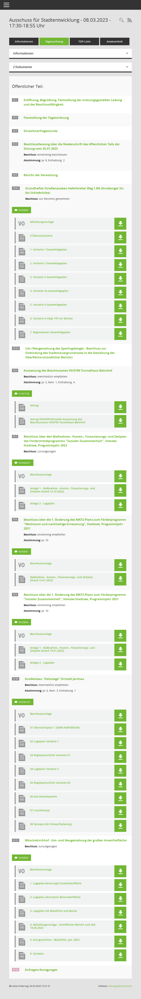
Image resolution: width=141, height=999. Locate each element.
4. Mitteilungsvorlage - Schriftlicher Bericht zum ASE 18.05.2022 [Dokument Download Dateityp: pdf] (62, 926)
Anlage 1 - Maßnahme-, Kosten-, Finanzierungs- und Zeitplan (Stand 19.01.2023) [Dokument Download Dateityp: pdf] (62, 649)
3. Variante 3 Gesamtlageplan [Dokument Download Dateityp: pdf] (48, 277)
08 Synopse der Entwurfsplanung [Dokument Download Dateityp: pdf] (51, 824)
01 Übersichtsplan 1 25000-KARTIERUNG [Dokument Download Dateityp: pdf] (55, 727)
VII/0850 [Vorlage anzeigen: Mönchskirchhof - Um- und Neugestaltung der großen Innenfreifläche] (23, 857)
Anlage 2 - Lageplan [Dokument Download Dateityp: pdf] (42, 503)
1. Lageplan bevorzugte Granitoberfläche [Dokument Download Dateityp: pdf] (56, 883)
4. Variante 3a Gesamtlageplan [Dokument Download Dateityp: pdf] (49, 291)
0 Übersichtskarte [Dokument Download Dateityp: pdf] (41, 235)
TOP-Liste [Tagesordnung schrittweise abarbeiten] (84, 41)
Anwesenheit (115, 41)
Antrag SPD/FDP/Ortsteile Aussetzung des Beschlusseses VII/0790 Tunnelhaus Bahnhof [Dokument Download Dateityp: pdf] (57, 421)
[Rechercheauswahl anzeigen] (122, 20)
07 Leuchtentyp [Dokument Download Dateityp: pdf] (40, 810)
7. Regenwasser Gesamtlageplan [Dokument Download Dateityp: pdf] (50, 332)
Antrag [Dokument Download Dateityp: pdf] (34, 405)
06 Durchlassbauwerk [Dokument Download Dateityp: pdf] (43, 796)
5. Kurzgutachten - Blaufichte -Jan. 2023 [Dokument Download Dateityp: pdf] (54, 939)
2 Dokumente (22, 67)
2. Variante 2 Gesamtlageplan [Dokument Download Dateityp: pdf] (48, 263)
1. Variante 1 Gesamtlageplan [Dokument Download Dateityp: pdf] (48, 249)
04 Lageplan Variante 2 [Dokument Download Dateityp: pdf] (44, 769)
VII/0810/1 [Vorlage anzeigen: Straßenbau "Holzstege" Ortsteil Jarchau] (25, 702)
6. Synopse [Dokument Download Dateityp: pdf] (37, 953)
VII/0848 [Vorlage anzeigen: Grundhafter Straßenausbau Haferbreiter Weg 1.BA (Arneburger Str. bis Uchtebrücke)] (23, 210)
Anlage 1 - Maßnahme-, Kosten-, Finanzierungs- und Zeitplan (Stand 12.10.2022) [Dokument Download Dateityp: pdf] (62, 490)
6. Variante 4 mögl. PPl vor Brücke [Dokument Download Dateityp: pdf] (51, 318)
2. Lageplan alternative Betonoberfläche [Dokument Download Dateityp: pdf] (55, 897)
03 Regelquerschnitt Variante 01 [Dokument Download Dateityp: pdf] (50, 755)
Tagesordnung (54, 41)
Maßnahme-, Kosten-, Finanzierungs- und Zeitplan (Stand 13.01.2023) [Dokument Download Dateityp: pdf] (61, 579)
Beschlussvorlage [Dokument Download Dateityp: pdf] (41, 474)
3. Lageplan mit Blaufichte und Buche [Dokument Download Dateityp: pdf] (53, 911)
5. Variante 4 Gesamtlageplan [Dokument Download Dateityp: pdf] (48, 304)
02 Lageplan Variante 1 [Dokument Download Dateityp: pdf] (44, 741)
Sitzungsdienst (120, 986)
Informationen (24, 41)
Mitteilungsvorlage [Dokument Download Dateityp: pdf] (42, 222)
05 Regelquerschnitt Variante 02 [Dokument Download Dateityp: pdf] (50, 782)
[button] (120, 224)
